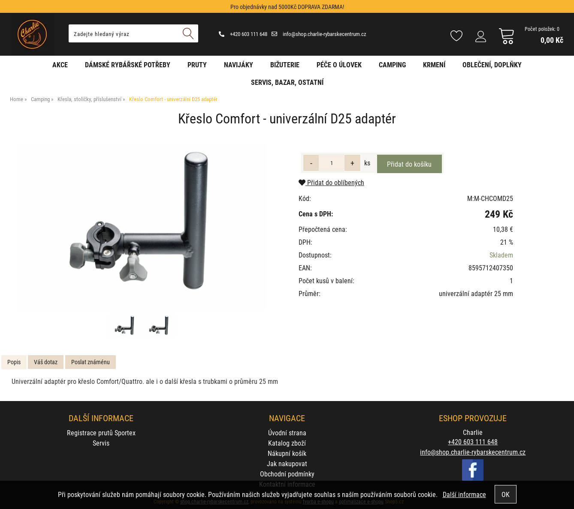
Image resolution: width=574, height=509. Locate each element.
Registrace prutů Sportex (101, 432)
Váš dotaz (45, 362)
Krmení (434, 64)
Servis (101, 442)
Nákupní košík (287, 453)
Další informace (464, 494)
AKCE (60, 64)
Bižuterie (284, 64)
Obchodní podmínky (287, 473)
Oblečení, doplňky (492, 64)
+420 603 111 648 (243, 34)
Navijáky (238, 64)
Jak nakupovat (287, 463)
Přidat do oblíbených (331, 182)
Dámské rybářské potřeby (127, 64)
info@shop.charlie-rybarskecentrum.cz (319, 34)
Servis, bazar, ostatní (287, 82)
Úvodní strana (287, 432)
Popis (14, 362)
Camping (392, 64)
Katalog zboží (287, 442)
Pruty (197, 64)
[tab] (14, 362)
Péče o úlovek (339, 64)
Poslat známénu (90, 362)
